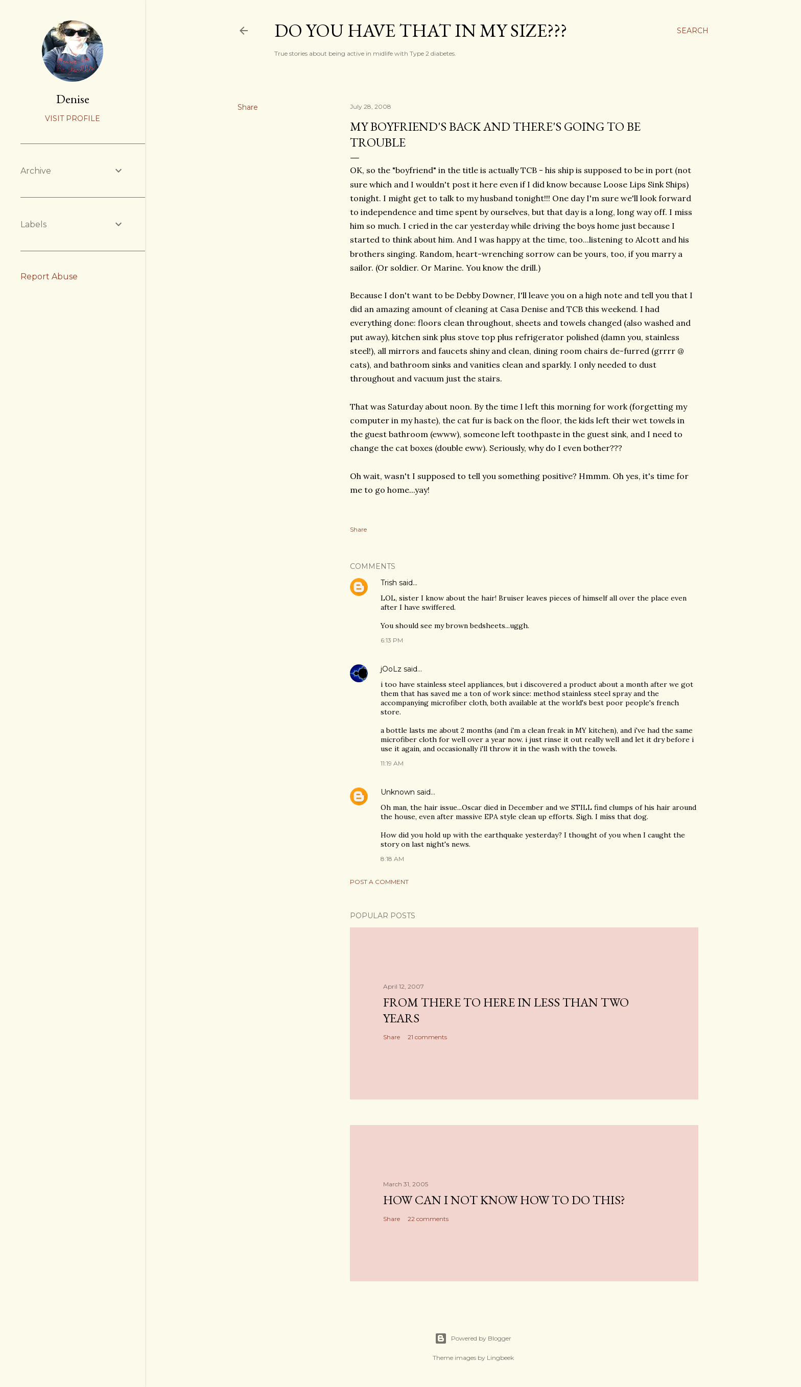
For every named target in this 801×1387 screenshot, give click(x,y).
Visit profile (72, 118)
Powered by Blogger (473, 1338)
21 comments (427, 1037)
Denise (72, 99)
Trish (389, 582)
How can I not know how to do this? (504, 1200)
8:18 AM (392, 859)
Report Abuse (49, 276)
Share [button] (248, 107)
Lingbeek (500, 1357)
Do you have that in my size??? (420, 30)
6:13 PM (392, 640)
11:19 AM (392, 763)
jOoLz (391, 669)
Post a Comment (379, 882)
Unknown (398, 792)
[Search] (693, 30)
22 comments (428, 1219)
